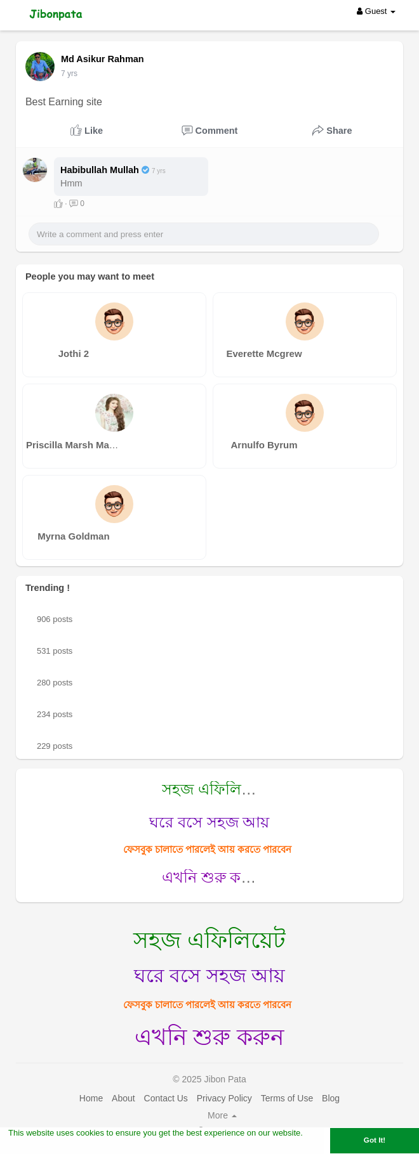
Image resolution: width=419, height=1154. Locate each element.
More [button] (222, 1115)
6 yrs (69, 73)
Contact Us (166, 1098)
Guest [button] (376, 11)
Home (91, 1098)
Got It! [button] (374, 1140)
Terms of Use (287, 1098)
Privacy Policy (224, 1098)
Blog (331, 1098)
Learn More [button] (31, 1146)
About (123, 1098)
